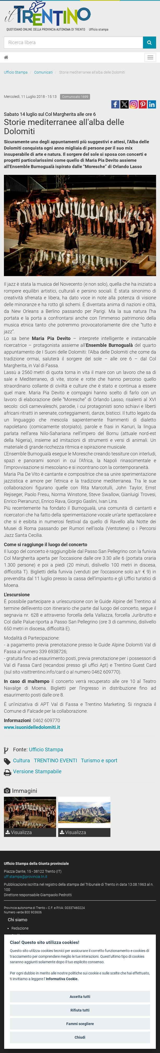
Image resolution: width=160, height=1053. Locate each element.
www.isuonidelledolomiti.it (32, 727)
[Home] (6, 57)
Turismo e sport (99, 760)
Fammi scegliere (80, 1024)
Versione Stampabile (37, 771)
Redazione (19, 928)
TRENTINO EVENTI (55, 760)
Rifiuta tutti (80, 1010)
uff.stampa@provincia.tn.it (25, 876)
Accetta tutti (80, 997)
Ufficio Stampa (16, 72)
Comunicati (43, 72)
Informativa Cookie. (62, 979)
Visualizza (18, 832)
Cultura (21, 760)
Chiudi (80, 1037)
